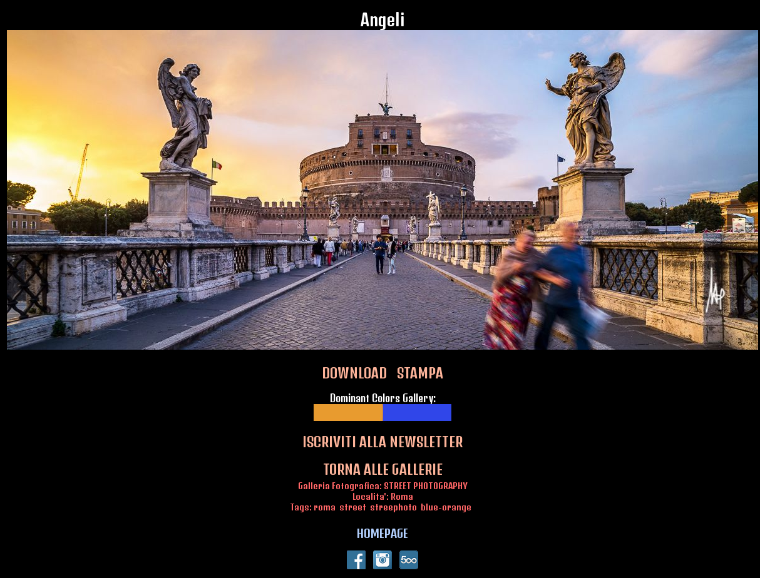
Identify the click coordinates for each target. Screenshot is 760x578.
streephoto (393, 507)
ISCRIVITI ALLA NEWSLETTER (382, 441)
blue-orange (446, 507)
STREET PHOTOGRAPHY (426, 485)
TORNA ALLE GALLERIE (383, 469)
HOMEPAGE (382, 532)
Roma (402, 496)
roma (325, 507)
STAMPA (420, 373)
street (352, 507)
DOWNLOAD (354, 373)
